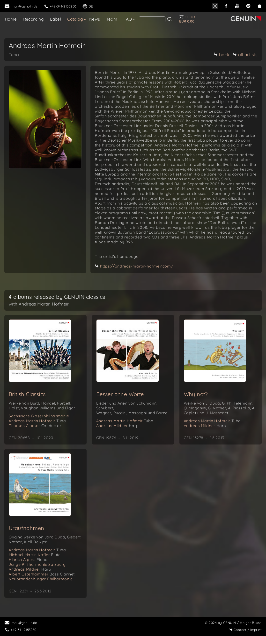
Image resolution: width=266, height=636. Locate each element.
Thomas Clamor (35, 425)
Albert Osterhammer (42, 574)
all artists (245, 54)
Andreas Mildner (117, 425)
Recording (33, 19)
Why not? (196, 394)
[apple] (259, 5)
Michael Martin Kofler (34, 554)
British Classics (27, 394)
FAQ (128, 19)
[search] (152, 19)
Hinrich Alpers (28, 559)
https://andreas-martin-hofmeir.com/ (136, 266)
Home (11, 19)
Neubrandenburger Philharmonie (41, 578)
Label (55, 19)
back (221, 54)
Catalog (75, 19)
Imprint (245, 630)
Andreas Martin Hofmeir (37, 420)
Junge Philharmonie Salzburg (37, 564)
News (94, 19)
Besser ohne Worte (120, 394)
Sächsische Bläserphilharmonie (39, 416)
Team (112, 19)
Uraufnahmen (26, 528)
